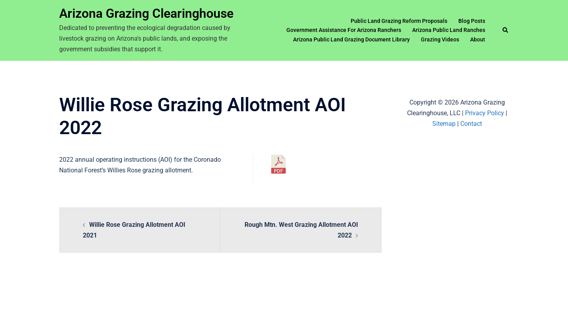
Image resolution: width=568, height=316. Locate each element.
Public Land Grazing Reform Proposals (399, 21)
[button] (506, 30)
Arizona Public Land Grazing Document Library (351, 39)
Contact (471, 123)
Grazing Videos (440, 39)
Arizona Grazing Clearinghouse (146, 13)
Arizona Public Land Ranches (448, 30)
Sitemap (444, 123)
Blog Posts (471, 21)
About (477, 39)
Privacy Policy (484, 113)
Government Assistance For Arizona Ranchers (343, 30)
